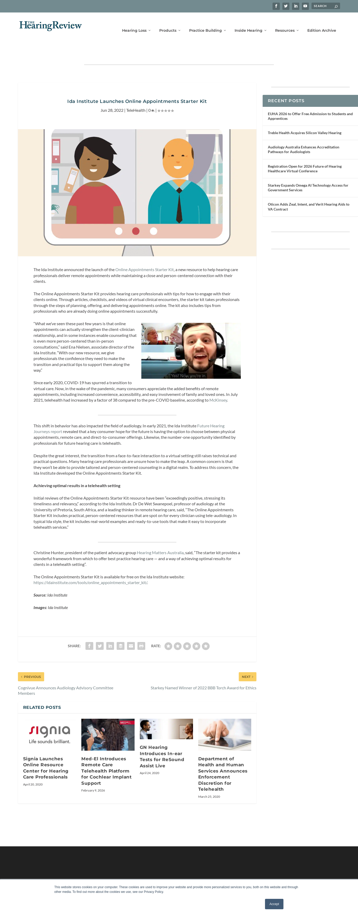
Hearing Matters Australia (160, 536)
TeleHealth (135, 93)
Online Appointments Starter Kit (144, 253)
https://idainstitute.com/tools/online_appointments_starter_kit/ (90, 566)
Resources (285, 23)
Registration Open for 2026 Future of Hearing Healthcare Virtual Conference (305, 152)
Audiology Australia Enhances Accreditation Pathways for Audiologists (303, 133)
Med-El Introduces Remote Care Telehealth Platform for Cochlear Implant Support (106, 755)
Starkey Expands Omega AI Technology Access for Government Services (308, 171)
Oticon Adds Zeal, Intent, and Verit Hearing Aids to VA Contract (308, 190)
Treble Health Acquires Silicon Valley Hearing (304, 116)
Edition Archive (321, 23)
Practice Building (205, 23)
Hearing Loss (134, 23)
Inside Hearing (248, 23)
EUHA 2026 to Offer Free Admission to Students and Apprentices (310, 99)
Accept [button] (274, 904)
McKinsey (218, 383)
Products (167, 23)
